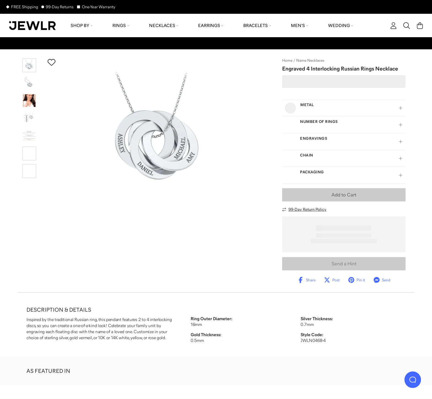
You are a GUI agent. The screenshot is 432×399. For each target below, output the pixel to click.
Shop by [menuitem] (82, 25)
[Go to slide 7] (29, 171)
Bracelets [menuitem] (257, 25)
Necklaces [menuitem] (164, 25)
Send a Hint (344, 263)
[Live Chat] (412, 379)
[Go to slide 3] (29, 100)
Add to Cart (343, 194)
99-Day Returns (60, 7)
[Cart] (420, 25)
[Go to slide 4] (29, 118)
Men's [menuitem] (299, 25)
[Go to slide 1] (29, 65)
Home (287, 60)
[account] (393, 25)
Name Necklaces (310, 60)
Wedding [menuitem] (340, 25)
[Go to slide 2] (29, 83)
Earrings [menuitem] (210, 25)
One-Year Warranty (98, 7)
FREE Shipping (24, 7)
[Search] (406, 25)
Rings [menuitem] (120, 25)
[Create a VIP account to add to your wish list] (51, 62)
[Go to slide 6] (29, 153)
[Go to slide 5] (29, 136)
